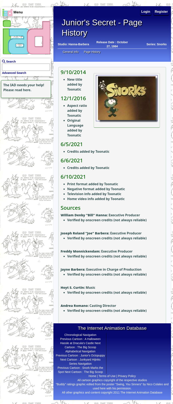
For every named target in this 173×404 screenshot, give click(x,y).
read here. (23, 90)
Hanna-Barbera (78, 44)
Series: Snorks (156, 44)
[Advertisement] (25, 124)
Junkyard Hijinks (90, 359)
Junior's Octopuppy (92, 355)
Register (161, 11)
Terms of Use (107, 376)
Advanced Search (14, 73)
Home (92, 376)
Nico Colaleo (155, 384)
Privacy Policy (127, 376)
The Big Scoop (86, 347)
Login (145, 11)
